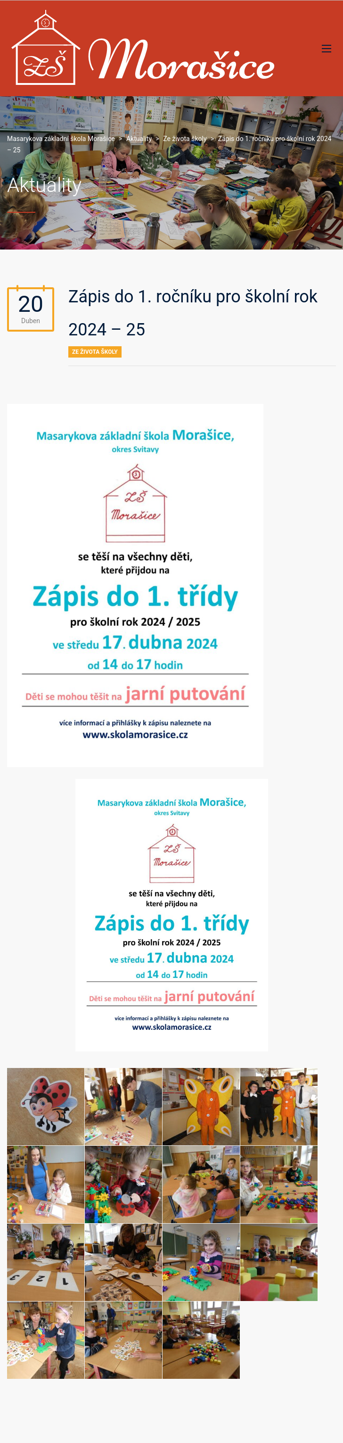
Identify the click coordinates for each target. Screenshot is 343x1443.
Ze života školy (95, 352)
